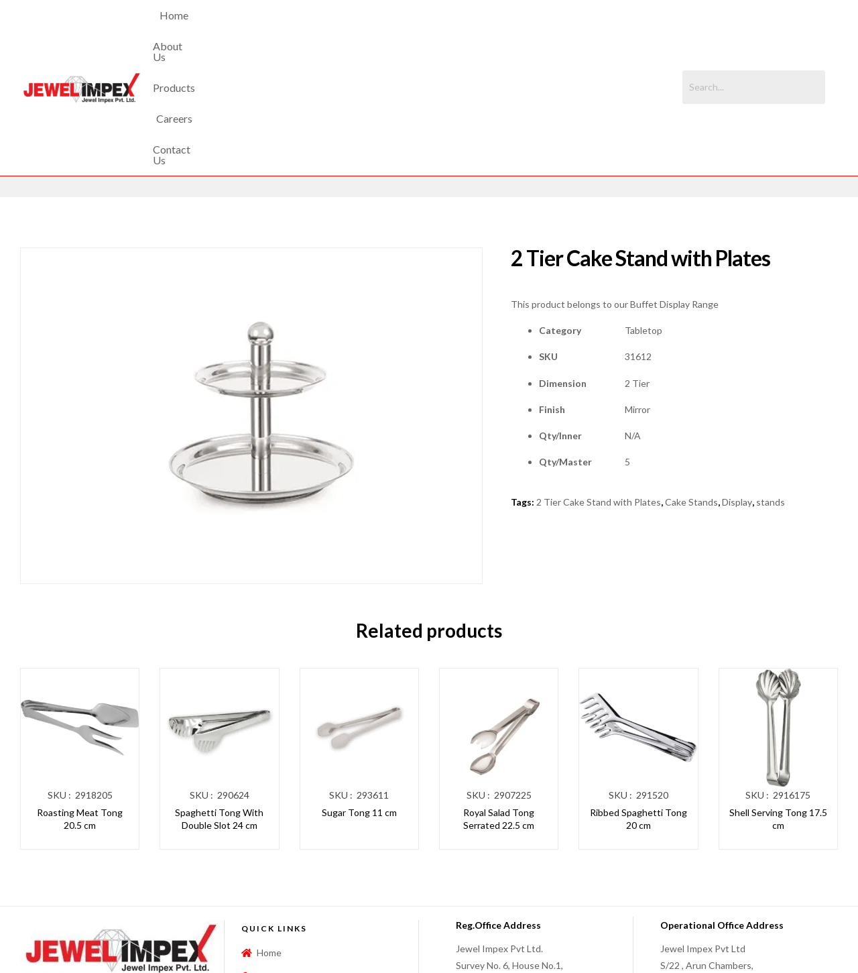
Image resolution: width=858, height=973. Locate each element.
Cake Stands (691, 388)
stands (770, 388)
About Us (342, 30)
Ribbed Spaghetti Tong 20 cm (638, 705)
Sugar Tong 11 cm (359, 698)
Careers (464, 30)
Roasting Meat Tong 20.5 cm (80, 705)
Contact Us (529, 30)
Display (737, 388)
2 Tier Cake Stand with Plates (598, 388)
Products (405, 30)
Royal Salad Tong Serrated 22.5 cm (498, 705)
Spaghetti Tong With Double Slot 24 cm (219, 705)
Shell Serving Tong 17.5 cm (778, 705)
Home (285, 30)
